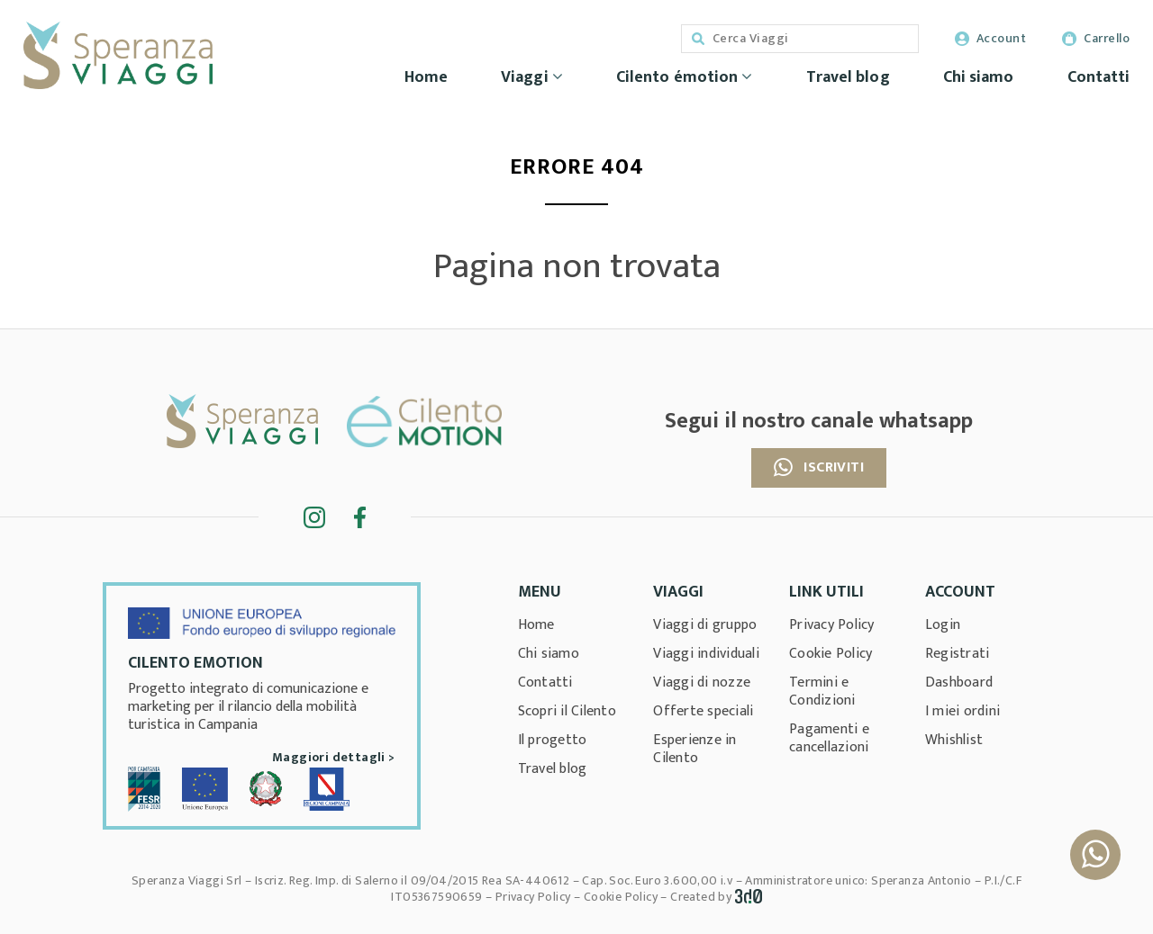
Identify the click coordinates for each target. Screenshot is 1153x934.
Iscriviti (819, 467)
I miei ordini (962, 711)
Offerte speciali (703, 711)
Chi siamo (978, 77)
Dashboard (959, 682)
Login (942, 625)
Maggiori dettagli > (333, 757)
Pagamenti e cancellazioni (829, 738)
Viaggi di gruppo (705, 625)
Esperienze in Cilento (694, 749)
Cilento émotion (684, 77)
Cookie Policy (830, 654)
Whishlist (954, 740)
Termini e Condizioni (822, 691)
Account (991, 38)
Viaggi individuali (706, 654)
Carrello (1096, 38)
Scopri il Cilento (567, 711)
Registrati (957, 654)
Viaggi (532, 77)
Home (426, 77)
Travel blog (848, 77)
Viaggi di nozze (701, 682)
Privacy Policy (832, 625)
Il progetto (552, 740)
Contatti (1098, 77)
